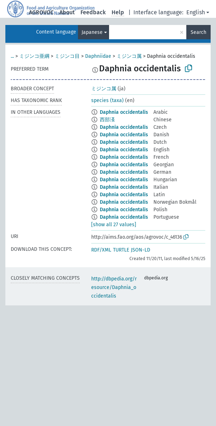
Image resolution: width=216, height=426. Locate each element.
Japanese (92, 32)
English (195, 12)
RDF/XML (101, 250)
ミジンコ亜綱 (34, 56)
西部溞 (107, 120)
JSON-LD (140, 250)
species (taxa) (107, 100)
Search (198, 32)
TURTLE (121, 250)
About (67, 12)
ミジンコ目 (67, 56)
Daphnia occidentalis (124, 112)
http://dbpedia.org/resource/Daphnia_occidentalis (114, 287)
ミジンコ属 (129, 56)
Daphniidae (98, 56)
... (12, 56)
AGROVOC (41, 12)
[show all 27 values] (113, 225)
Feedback (93, 12)
